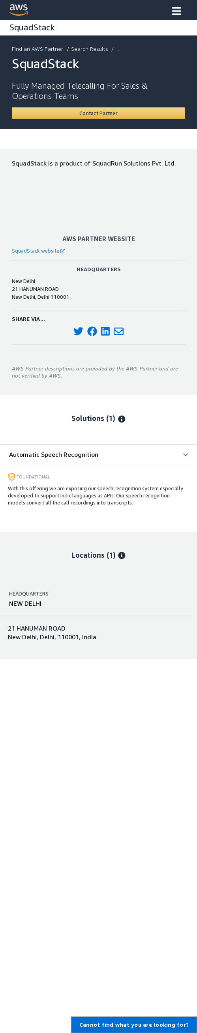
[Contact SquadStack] (98, 113)
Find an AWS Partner (38, 48)
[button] (176, 12)
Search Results (90, 48)
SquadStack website (38, 251)
